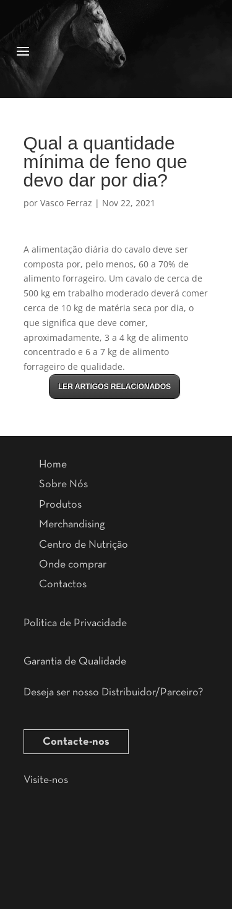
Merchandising (72, 524)
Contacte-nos (76, 741)
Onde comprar (72, 564)
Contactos (63, 584)
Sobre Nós (63, 484)
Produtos (60, 504)
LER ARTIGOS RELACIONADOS (114, 386)
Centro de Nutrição (83, 544)
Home (53, 464)
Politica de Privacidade (75, 623)
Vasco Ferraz (66, 203)
